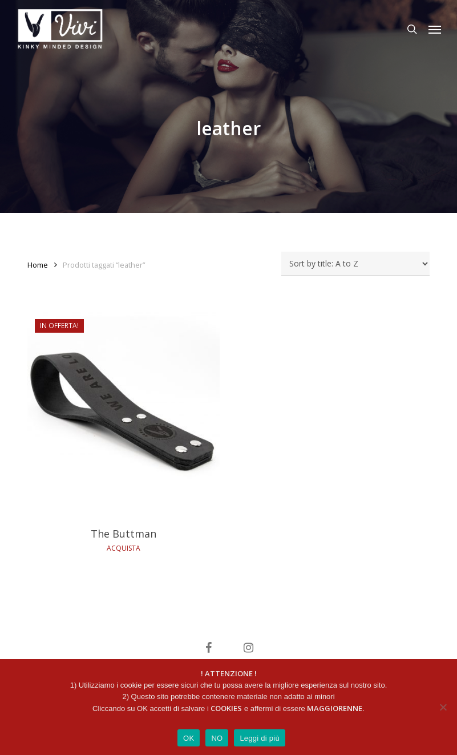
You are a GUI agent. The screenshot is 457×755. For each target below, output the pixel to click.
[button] (434, 29)
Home (37, 265)
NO (217, 738)
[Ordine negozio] (355, 264)
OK (188, 738)
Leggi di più (260, 738)
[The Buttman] (123, 414)
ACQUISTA (123, 548)
